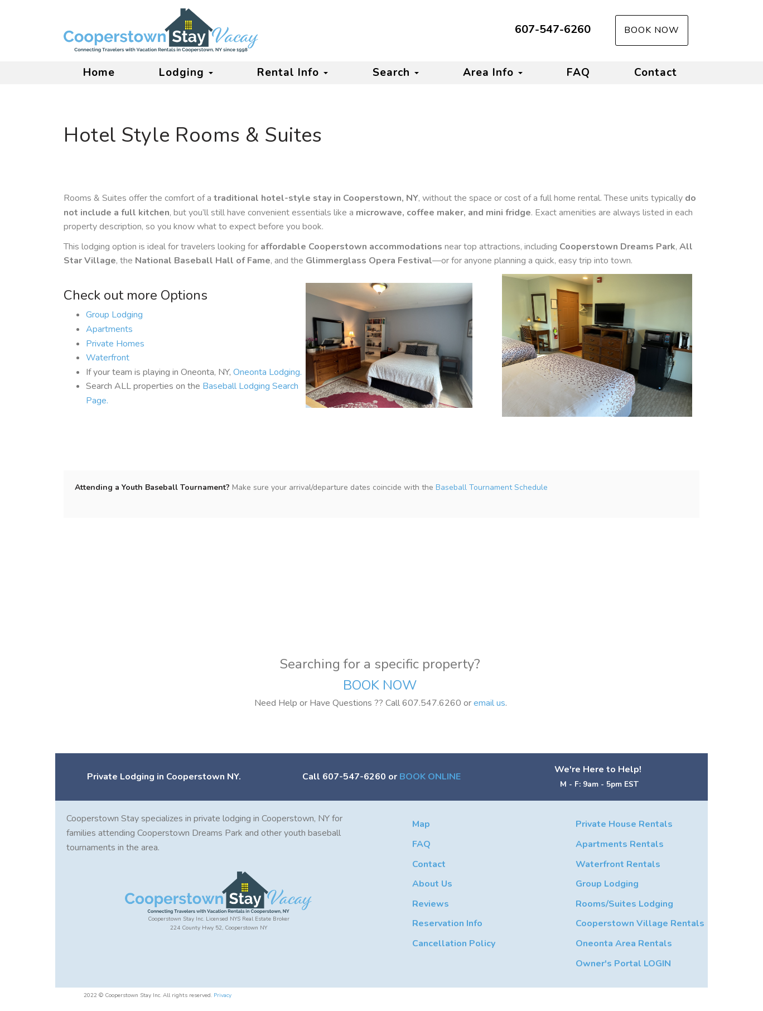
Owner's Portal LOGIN (623, 963)
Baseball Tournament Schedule (492, 487)
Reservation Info (447, 923)
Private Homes (115, 344)
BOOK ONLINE (430, 777)
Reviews (430, 904)
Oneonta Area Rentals (624, 943)
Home (99, 72)
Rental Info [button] (292, 72)
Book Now (651, 30)
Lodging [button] (186, 72)
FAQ (578, 72)
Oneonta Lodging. (267, 372)
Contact (655, 72)
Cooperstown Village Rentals (640, 923)
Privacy (222, 995)
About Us (432, 884)
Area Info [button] (493, 72)
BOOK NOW (381, 685)
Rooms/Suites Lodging (624, 904)
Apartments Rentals (620, 844)
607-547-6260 (553, 29)
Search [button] (396, 72)
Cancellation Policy (453, 943)
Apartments (109, 329)
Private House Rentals (624, 824)
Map (421, 824)
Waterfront (107, 358)
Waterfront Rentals (618, 864)
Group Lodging (114, 315)
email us (489, 703)
